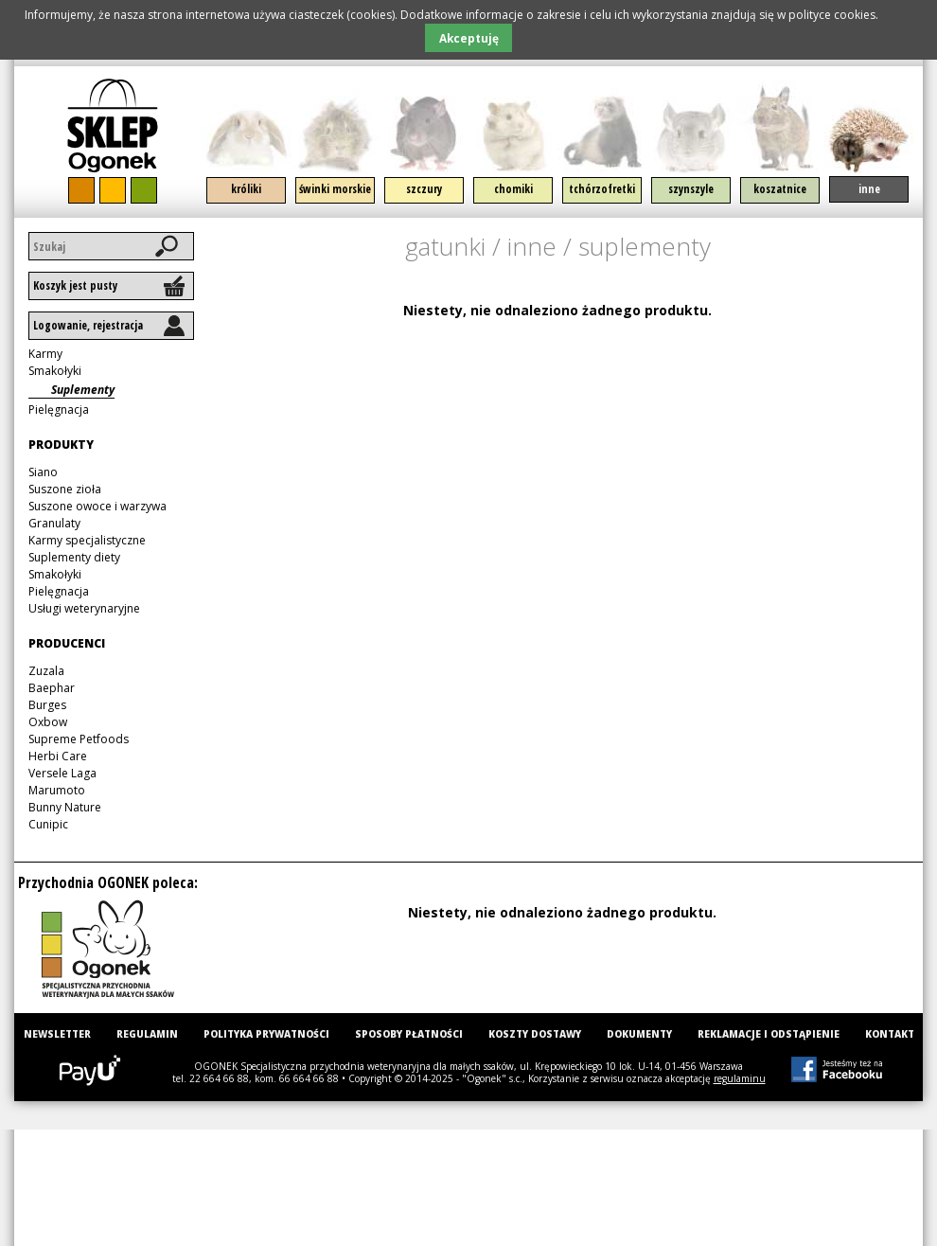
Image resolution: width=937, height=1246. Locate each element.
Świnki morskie (335, 189)
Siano (43, 472)
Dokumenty (639, 1034)
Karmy (45, 354)
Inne (869, 189)
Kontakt (889, 1034)
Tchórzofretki (602, 189)
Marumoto (56, 790)
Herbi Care (57, 756)
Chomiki (513, 189)
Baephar (51, 688)
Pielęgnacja (58, 409)
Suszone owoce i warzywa (97, 506)
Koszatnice (779, 189)
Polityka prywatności (266, 1034)
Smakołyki (54, 371)
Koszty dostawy (534, 1034)
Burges (47, 705)
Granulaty (54, 523)
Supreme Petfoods (78, 739)
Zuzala (46, 671)
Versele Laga (62, 773)
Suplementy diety (74, 557)
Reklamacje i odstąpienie (769, 1034)
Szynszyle (691, 189)
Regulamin (147, 1034)
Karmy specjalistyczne (87, 540)
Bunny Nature (64, 807)
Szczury (424, 189)
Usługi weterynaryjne (84, 608)
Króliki (246, 189)
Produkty (61, 444)
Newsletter (57, 1034)
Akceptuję (469, 37)
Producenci (66, 643)
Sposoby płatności (409, 1034)
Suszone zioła (64, 489)
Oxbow (47, 722)
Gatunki (445, 246)
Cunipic (48, 824)
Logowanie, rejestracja (88, 325)
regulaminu (740, 1078)
